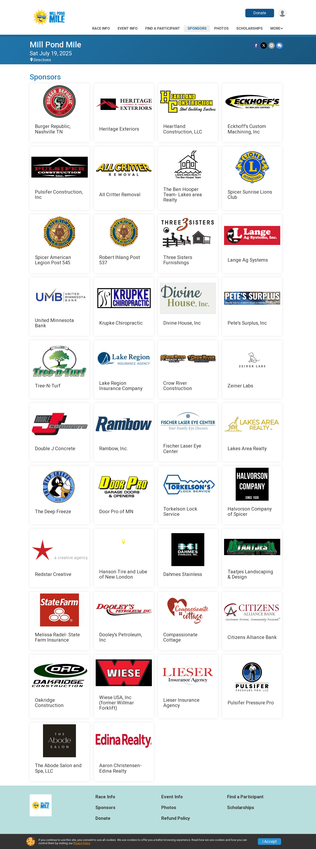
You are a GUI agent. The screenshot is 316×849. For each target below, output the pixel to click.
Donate (259, 13)
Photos (221, 28)
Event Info (128, 28)
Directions (42, 60)
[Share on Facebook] (256, 45)
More (275, 28)
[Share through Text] (279, 45)
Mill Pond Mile (55, 44)
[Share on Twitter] (264, 45)
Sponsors (197, 28)
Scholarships (249, 28)
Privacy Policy (81, 843)
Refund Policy (175, 818)
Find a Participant (162, 28)
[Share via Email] (271, 45)
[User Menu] (282, 13)
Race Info (101, 28)
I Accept (269, 841)
